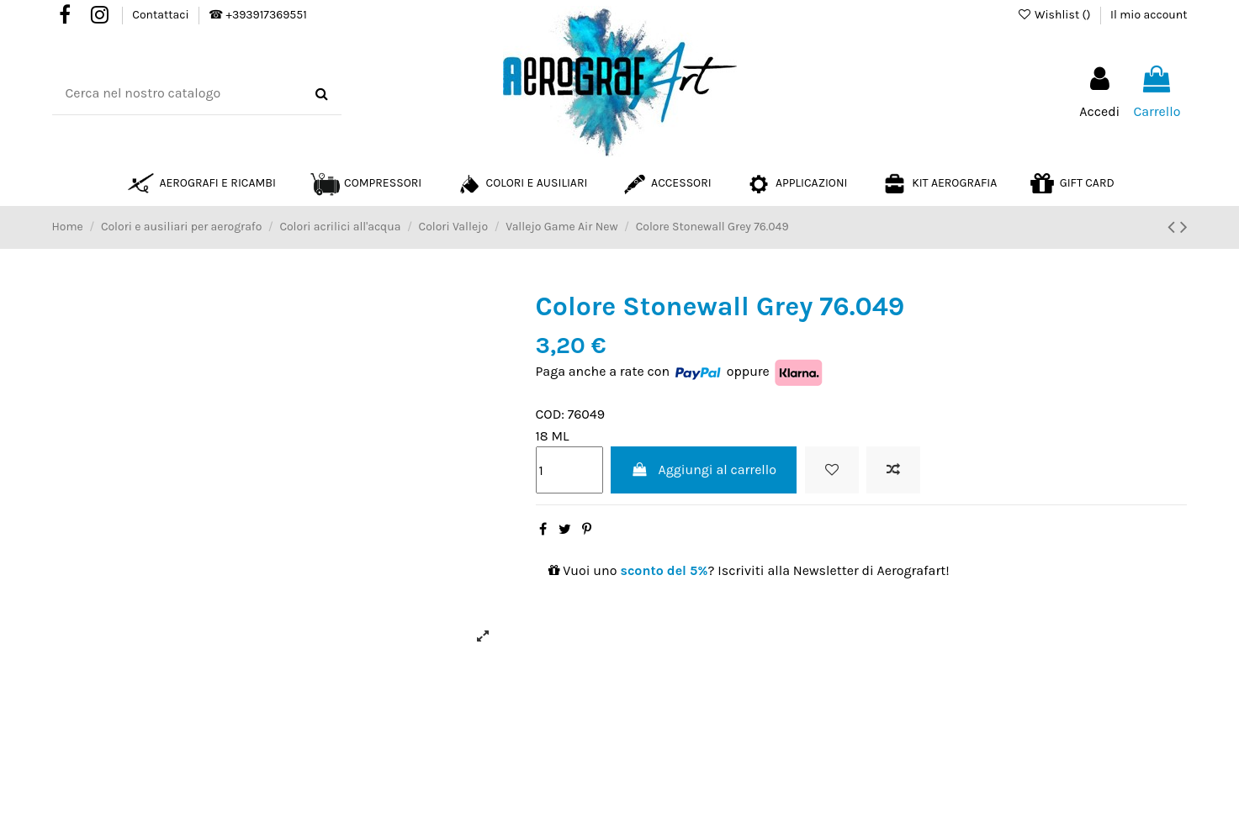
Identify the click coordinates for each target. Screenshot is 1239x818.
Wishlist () (1055, 15)
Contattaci (162, 15)
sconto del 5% (663, 570)
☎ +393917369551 (257, 15)
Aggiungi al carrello (703, 470)
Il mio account (1148, 15)
